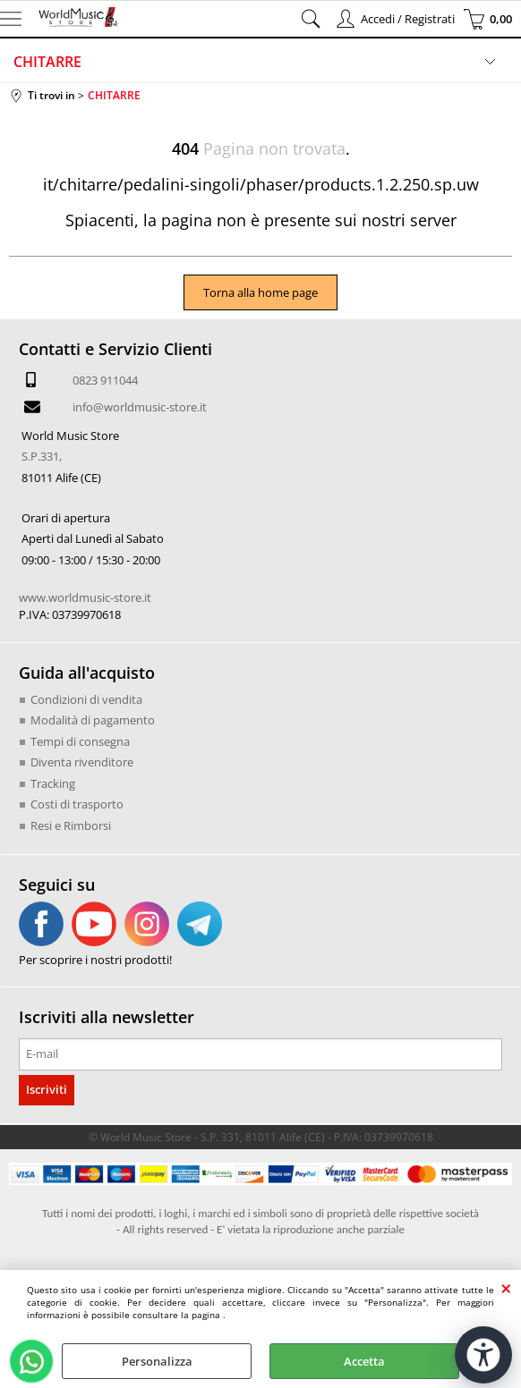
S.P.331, (41, 456)
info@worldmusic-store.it (140, 407)
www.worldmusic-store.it (85, 597)
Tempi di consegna (80, 741)
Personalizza (157, 1361)
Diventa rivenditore (81, 762)
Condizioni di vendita (86, 699)
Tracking (52, 783)
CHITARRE (47, 62)
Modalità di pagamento (92, 720)
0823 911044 (105, 380)
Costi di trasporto (77, 804)
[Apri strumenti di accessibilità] (483, 1355)
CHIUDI (506, 1288)
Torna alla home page (260, 292)
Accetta (364, 1361)
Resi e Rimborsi (70, 825)
